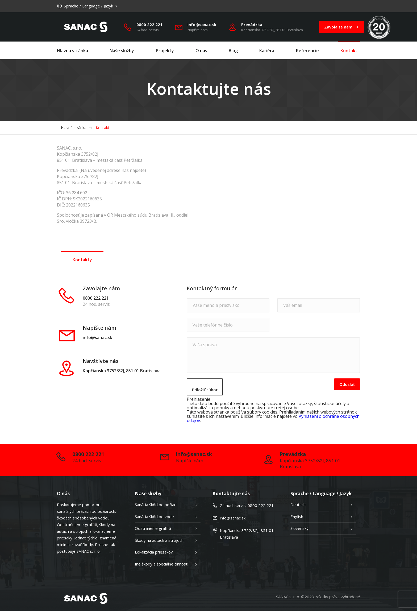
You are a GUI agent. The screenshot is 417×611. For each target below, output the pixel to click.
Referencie (307, 50)
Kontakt (348, 50)
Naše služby (122, 50)
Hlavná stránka (72, 50)
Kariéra (266, 50)
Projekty (165, 50)
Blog (233, 50)
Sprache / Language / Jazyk (85, 6)
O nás (201, 50)
